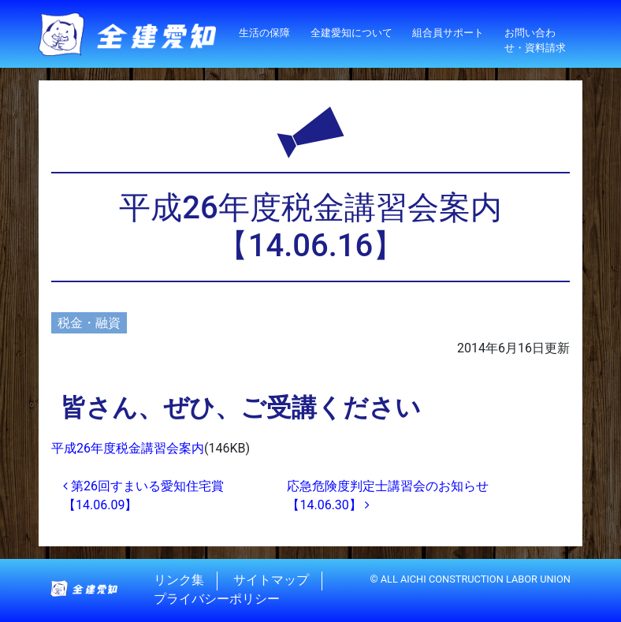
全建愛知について (351, 33)
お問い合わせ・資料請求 (535, 40)
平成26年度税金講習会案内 (127, 448)
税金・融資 (89, 322)
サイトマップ (271, 580)
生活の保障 (264, 33)
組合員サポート (448, 33)
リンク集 (179, 580)
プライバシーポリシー (217, 599)
